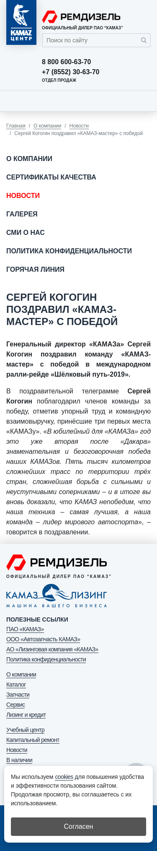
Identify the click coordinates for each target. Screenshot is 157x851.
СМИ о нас (25, 232)
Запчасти (17, 694)
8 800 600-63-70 (66, 62)
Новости (79, 126)
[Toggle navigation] (142, 101)
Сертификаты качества (51, 177)
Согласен (78, 826)
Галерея (22, 214)
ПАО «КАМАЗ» (25, 629)
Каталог (16, 684)
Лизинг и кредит (26, 714)
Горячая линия (35, 269)
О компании (47, 126)
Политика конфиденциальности (69, 251)
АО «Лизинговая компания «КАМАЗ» (52, 649)
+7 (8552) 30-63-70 (70, 72)
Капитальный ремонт (32, 739)
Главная (16, 126)
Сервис (15, 704)
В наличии (19, 760)
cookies (64, 776)
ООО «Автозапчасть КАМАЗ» (43, 639)
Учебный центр (25, 729)
